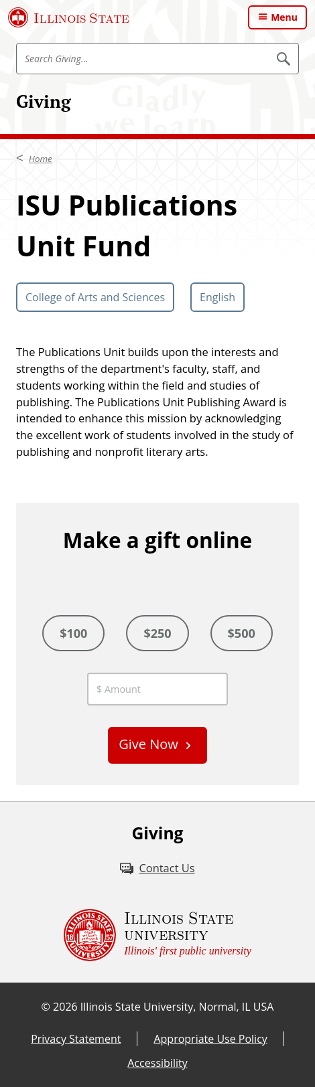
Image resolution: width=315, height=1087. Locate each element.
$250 (157, 633)
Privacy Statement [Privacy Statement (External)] (76, 1038)
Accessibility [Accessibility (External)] (157, 1063)
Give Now (148, 744)
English (217, 297)
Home (40, 159)
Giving (43, 101)
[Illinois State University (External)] (68, 17)
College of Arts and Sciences (95, 297)
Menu (284, 17)
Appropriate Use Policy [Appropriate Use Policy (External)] (210, 1038)
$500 (241, 633)
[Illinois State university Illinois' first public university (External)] (157, 935)
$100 (73, 633)
